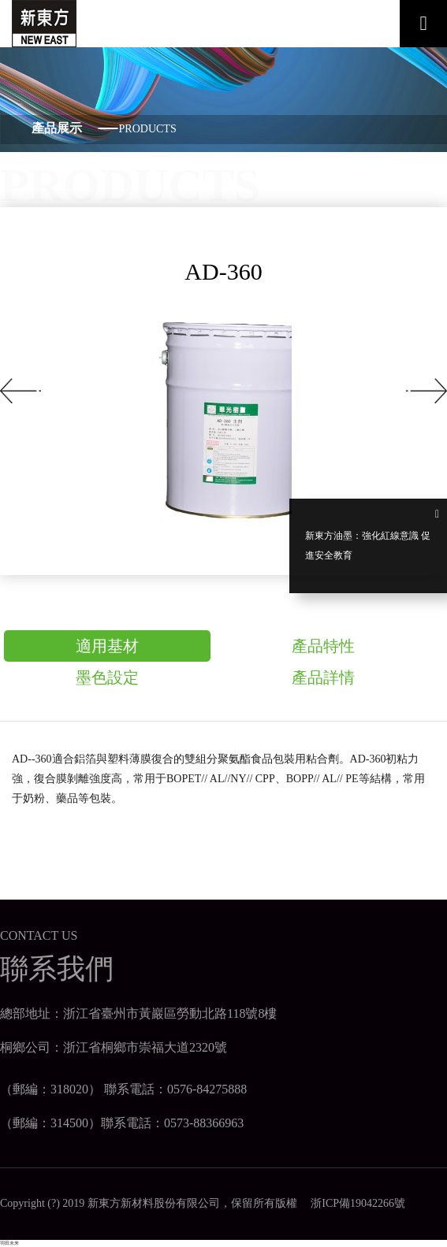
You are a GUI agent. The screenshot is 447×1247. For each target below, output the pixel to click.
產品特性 (323, 646)
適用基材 (107, 646)
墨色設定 (107, 677)
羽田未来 (9, 1242)
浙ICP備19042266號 (352, 1203)
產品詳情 (323, 677)
